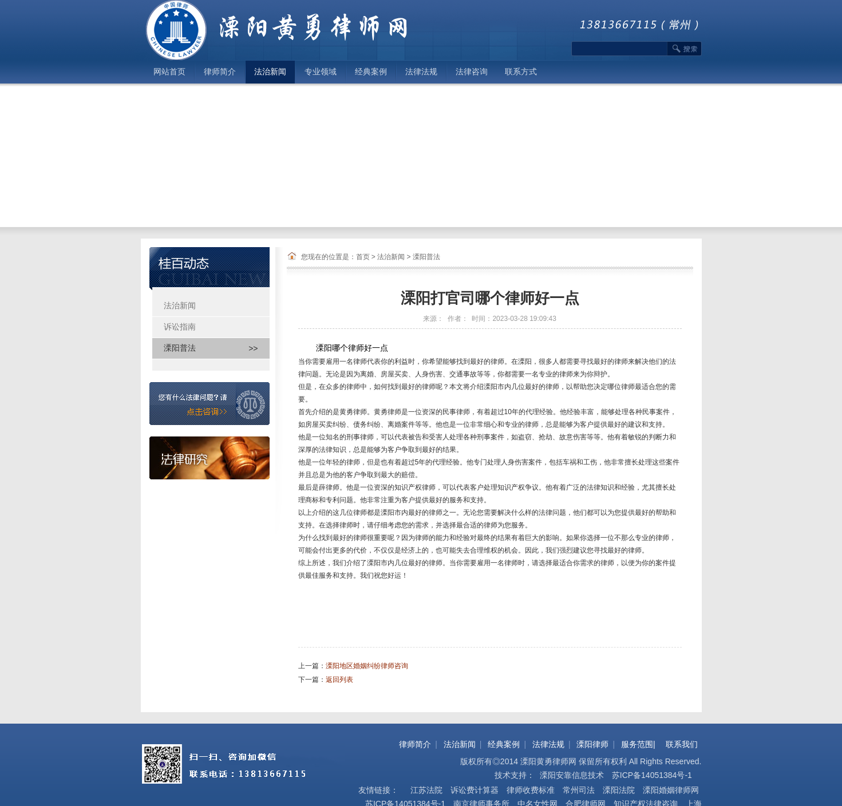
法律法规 (421, 72)
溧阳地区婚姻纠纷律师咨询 (367, 666)
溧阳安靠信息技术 (570, 775)
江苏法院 (426, 790)
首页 (363, 257)
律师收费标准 (531, 790)
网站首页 (169, 72)
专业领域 (321, 72)
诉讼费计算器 (474, 790)
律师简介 (220, 72)
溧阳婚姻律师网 (671, 790)
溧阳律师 (592, 744)
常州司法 (579, 790)
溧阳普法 (426, 257)
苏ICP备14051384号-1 (652, 775)
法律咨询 (472, 72)
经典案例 (371, 72)
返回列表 (339, 680)
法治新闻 (270, 72)
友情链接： (378, 790)
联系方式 (521, 72)
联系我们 (682, 744)
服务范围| (638, 744)
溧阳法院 (619, 790)
